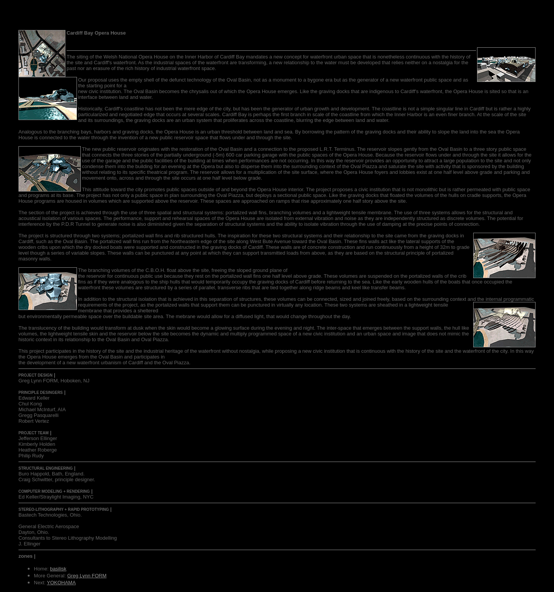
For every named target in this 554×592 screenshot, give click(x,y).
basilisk (58, 569)
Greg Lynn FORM (87, 576)
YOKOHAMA (61, 582)
